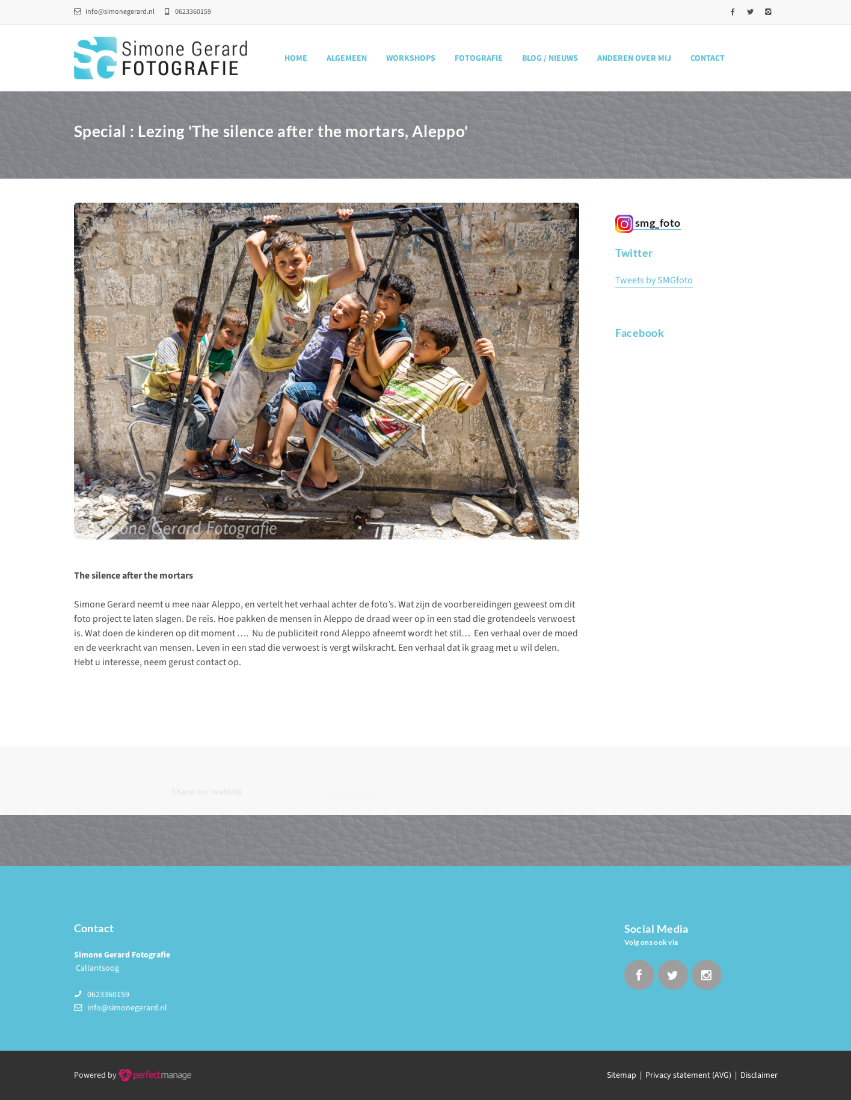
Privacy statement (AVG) (688, 1075)
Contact (707, 58)
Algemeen (347, 58)
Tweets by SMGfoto (654, 280)
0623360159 (108, 995)
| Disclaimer (754, 1075)
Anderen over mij (634, 58)
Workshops (410, 58)
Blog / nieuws (550, 58)
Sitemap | (626, 1075)
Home (295, 58)
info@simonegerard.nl (114, 12)
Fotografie (479, 58)
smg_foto (648, 223)
